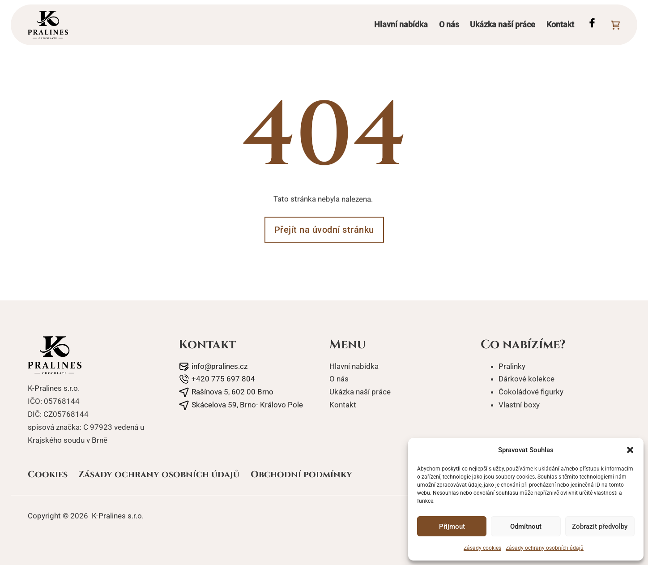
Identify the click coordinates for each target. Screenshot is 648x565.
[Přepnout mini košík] (615, 25)
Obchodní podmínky (301, 474)
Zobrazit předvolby (599, 526)
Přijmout (452, 526)
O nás (449, 24)
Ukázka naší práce (502, 24)
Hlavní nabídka (401, 24)
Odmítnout (525, 526)
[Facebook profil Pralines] (592, 25)
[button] (630, 449)
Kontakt (560, 24)
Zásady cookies (482, 548)
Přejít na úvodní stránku (324, 229)
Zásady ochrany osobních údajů (545, 548)
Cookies (48, 474)
